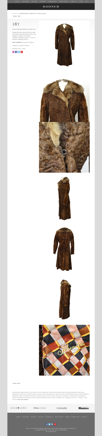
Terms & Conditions (72, 417)
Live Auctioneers (40, 408)
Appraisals (49, 417)
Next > (19, 16)
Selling (41, 417)
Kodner (51, 6)
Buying (33, 417)
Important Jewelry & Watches (33, 14)
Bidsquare (18, 408)
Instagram (52, 424)
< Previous (14, 16)
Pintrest (22, 52)
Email (13, 52)
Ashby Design (53, 431)
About (18, 417)
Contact (84, 417)
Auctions (25, 417)
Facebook (16, 52)
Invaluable (62, 408)
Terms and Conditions (23, 399)
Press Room (59, 417)
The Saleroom (83, 408)
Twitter (19, 52)
